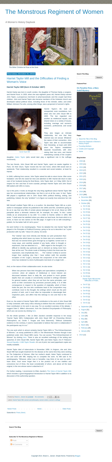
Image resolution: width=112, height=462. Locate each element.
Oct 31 (85, 206)
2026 (81, 161)
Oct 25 (85, 224)
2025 (81, 164)
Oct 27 (85, 218)
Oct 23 (85, 230)
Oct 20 (85, 239)
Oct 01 (85, 303)
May (83, 319)
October (84, 203)
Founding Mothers (85, 146)
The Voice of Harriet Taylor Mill (59, 371)
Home (39, 409)
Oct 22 (85, 233)
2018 (81, 185)
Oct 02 (85, 300)
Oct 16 (85, 252)
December (85, 197)
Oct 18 (85, 246)
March (83, 325)
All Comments (16, 444)
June (83, 316)
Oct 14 (85, 258)
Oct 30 (85, 209)
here (34, 311)
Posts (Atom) (20, 413)
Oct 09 (85, 273)
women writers (44, 400)
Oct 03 (85, 297)
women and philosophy (31, 400)
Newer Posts (11, 409)
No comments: (40, 397)
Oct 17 (85, 249)
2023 (81, 170)
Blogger (77, 456)
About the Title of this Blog (88, 139)
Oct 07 (85, 284)
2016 (81, 191)
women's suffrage (54, 400)
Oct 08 (85, 276)
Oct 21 (85, 236)
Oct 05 (85, 291)
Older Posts (67, 409)
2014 (81, 335)
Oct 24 (85, 227)
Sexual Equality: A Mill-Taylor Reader (21, 342)
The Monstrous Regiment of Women (54, 11)
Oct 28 (85, 215)
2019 (81, 182)
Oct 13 (85, 261)
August (83, 310)
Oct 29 (85, 212)
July (82, 313)
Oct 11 (85, 267)
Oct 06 (85, 287)
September (85, 307)
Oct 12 (85, 264)
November (85, 200)
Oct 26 (85, 221)
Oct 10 (85, 270)
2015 (81, 194)
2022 (81, 173)
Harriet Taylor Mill (18, 400)
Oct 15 (85, 255)
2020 (81, 179)
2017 (81, 188)
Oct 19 (85, 242)
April (83, 322)
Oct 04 (85, 294)
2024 (81, 167)
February (84, 328)
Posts (13, 440)
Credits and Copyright (86, 149)
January (84, 331)
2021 (81, 176)
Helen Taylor (20, 157)
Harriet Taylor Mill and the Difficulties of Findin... (91, 280)
